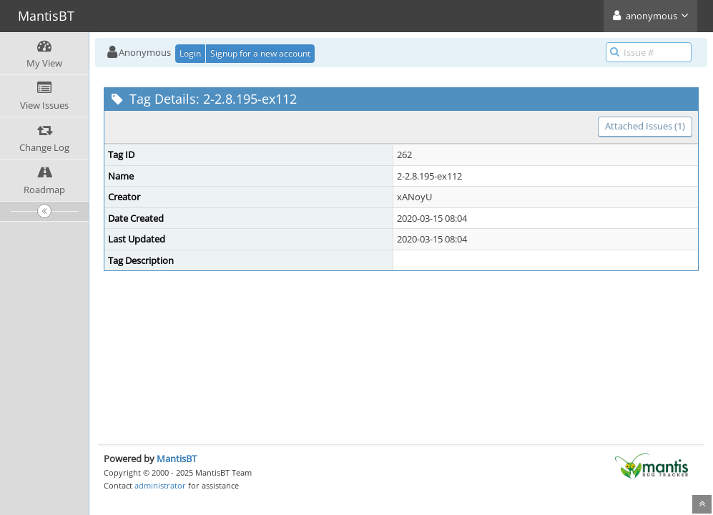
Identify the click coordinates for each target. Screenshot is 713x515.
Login (190, 53)
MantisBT (177, 458)
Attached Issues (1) (645, 125)
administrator (160, 485)
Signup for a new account (260, 53)
